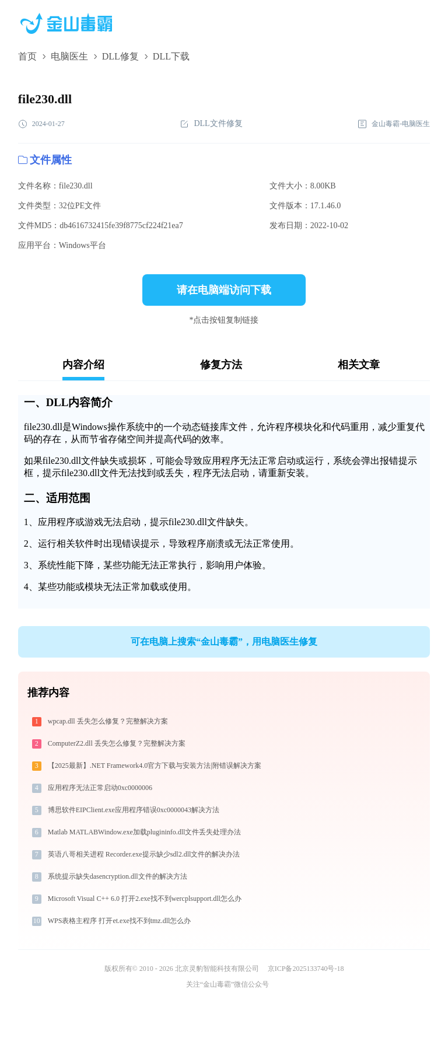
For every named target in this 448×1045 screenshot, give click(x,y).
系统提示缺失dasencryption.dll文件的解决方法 (117, 876)
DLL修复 (120, 56)
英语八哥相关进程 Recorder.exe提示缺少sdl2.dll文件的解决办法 (144, 854)
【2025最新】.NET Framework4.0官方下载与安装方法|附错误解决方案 (154, 765)
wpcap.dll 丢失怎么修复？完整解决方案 (108, 721)
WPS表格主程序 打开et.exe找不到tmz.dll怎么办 (119, 921)
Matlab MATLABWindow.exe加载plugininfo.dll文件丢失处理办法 (145, 832)
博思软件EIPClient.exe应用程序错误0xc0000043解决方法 (133, 810)
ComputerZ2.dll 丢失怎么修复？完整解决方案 (117, 743)
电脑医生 (69, 56)
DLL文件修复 (211, 124)
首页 (27, 56)
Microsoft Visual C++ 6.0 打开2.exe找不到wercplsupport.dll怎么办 (145, 898)
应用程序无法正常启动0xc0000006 (100, 788)
